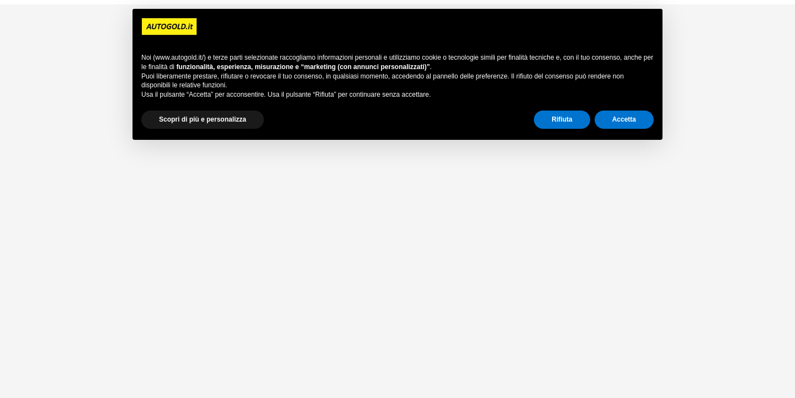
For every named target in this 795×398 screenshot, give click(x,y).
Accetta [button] (624, 119)
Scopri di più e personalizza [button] (202, 119)
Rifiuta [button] (562, 119)
